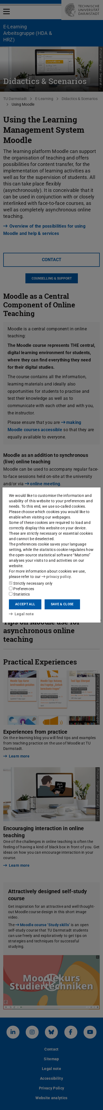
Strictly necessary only (30, 583)
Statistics (19, 594)
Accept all (25, 604)
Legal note (21, 614)
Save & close (62, 604)
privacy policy (56, 576)
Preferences (21, 589)
